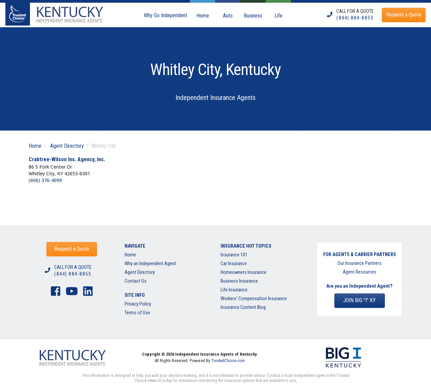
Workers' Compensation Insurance (254, 298)
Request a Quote (71, 249)
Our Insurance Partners (359, 263)
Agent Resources (359, 272)
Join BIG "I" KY (359, 300)
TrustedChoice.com (228, 360)
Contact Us (135, 281)
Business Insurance (239, 281)
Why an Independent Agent (150, 263)
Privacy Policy (138, 304)
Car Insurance (234, 263)
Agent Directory (67, 146)
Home (35, 146)
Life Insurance (234, 290)
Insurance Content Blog (244, 307)
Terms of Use (137, 313)
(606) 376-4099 (45, 180)
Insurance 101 (234, 255)
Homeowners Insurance (243, 272)
